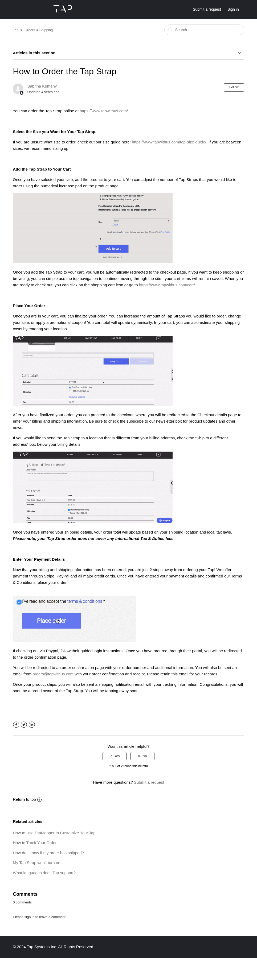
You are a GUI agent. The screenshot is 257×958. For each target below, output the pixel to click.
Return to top (27, 799)
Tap (15, 30)
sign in (30, 917)
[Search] (204, 29)
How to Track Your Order (34, 842)
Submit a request (207, 9)
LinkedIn (31, 724)
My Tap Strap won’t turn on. (37, 862)
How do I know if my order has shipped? (48, 852)
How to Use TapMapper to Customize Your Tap (54, 833)
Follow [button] (234, 87)
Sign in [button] (233, 9)
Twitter (24, 724)
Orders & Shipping (39, 30)
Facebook (16, 724)
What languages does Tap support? (44, 872)
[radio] (115, 756)
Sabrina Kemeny (42, 86)
